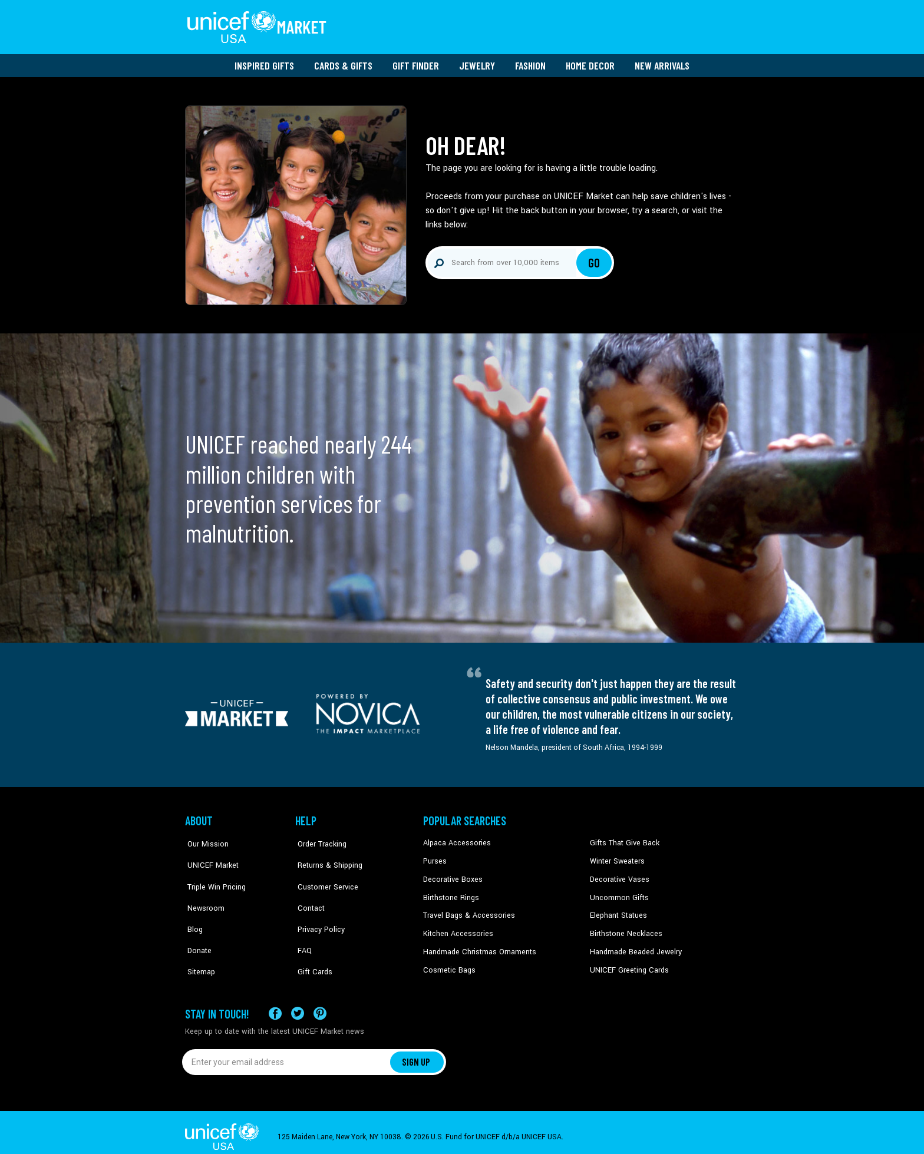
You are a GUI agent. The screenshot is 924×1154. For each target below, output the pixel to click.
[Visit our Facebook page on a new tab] (275, 1004)
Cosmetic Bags (448, 965)
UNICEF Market (209, 857)
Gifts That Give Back (622, 839)
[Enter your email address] (286, 1053)
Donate (197, 929)
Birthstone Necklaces (624, 929)
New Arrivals (662, 61)
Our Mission (205, 839)
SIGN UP (416, 1052)
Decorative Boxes (451, 875)
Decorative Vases (618, 875)
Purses (434, 857)
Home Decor (590, 61)
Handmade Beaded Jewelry (633, 946)
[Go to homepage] (258, 25)
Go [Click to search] (594, 259)
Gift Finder (415, 61)
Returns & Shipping (326, 857)
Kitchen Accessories (456, 929)
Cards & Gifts (343, 61)
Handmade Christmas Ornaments (478, 946)
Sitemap (198, 946)
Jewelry (477, 61)
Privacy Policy (318, 910)
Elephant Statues (617, 910)
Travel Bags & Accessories (466, 910)
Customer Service (323, 875)
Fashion (530, 61)
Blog (192, 910)
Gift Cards (311, 946)
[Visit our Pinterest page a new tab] (320, 1004)
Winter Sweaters (616, 857)
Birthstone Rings (450, 893)
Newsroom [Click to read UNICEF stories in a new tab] (203, 893)
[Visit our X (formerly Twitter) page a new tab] (298, 1004)
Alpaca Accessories (455, 839)
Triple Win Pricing (213, 875)
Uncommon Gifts (618, 893)
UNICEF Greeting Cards (627, 965)
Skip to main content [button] (462, 0)
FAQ (302, 929)
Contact (308, 893)
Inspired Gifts (264, 61)
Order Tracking (318, 839)
